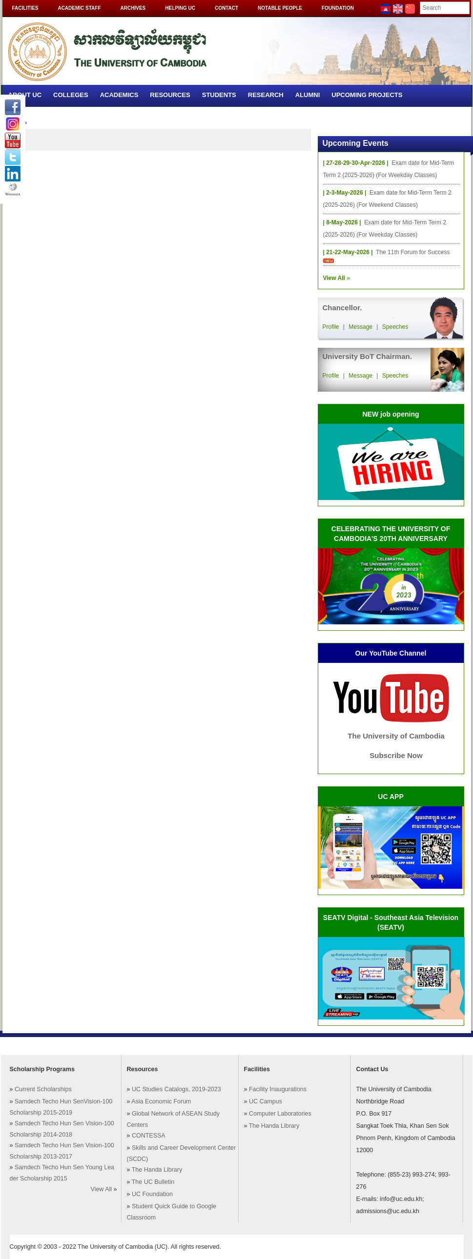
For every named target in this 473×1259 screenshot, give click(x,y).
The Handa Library (157, 1169)
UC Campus (265, 1101)
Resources (170, 95)
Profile (331, 326)
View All (101, 1189)
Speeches (395, 326)
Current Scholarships (43, 1089)
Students (219, 95)
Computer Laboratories (280, 1113)
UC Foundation (152, 1194)
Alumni (307, 95)
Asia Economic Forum (161, 1101)
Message (360, 326)
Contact (226, 8)
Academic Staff (79, 8)
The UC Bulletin (153, 1182)
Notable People (280, 8)
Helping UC (180, 8)
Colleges (70, 95)
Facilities (25, 8)
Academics (119, 95)
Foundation (338, 8)
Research (266, 95)
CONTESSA (148, 1135)
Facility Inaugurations (278, 1089)
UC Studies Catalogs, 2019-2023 (176, 1089)
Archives (133, 8)
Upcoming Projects (366, 95)
